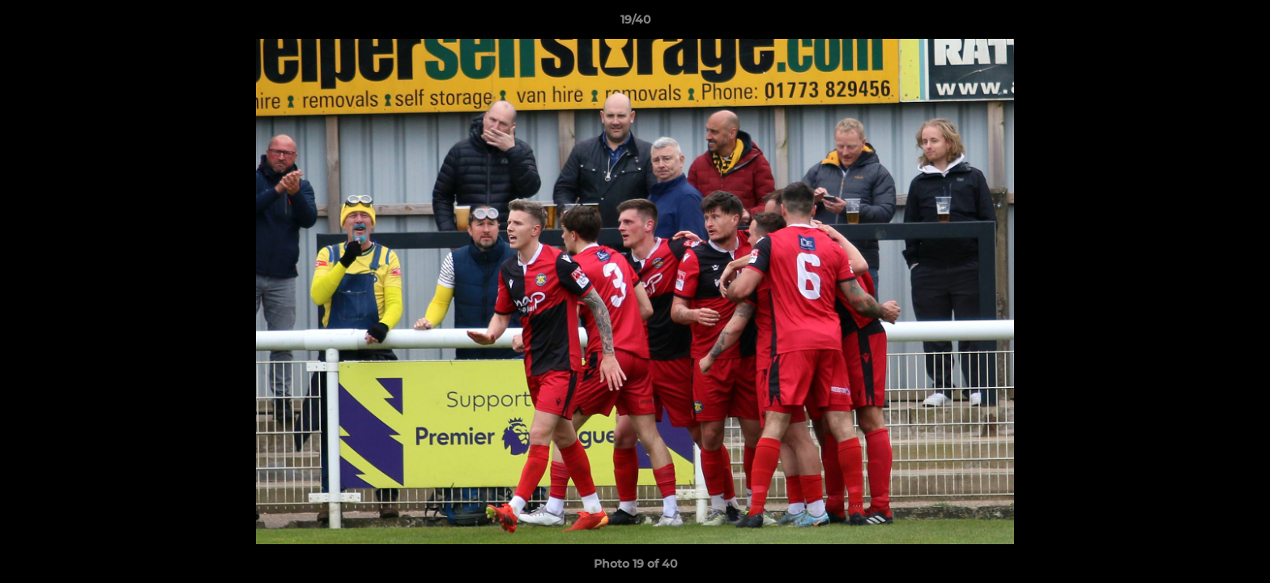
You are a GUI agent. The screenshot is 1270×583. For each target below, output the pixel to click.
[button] (1241, 23)
